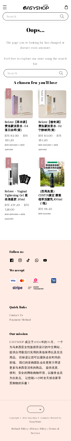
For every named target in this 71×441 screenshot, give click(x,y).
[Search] (62, 16)
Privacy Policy (38, 428)
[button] (5, 7)
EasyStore (35, 421)
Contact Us (16, 315)
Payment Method (20, 319)
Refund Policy (20, 428)
